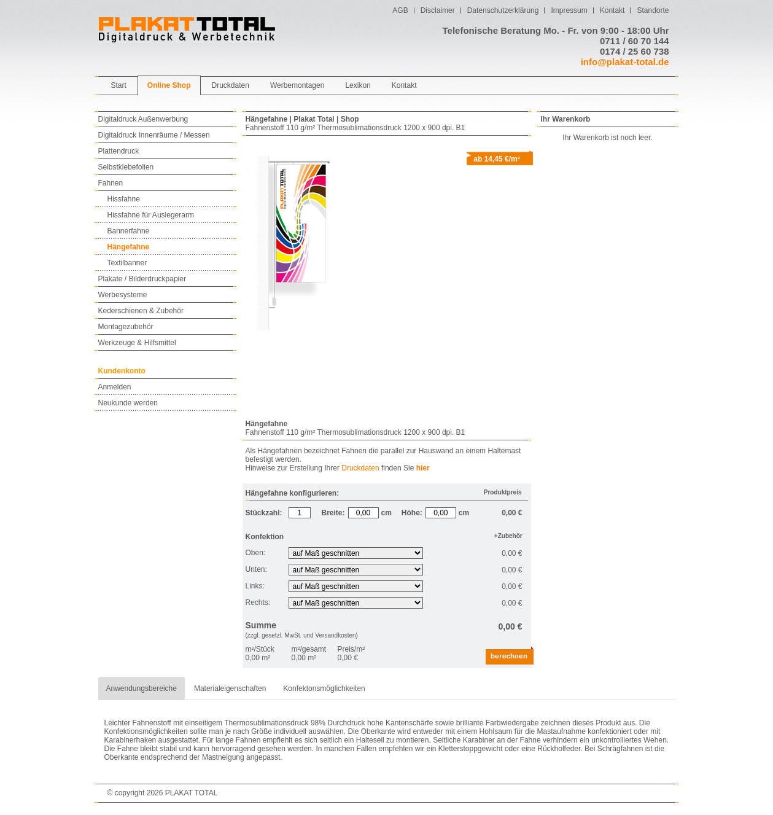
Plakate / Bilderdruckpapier (142, 279)
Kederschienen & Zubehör (141, 310)
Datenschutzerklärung (503, 10)
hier (423, 468)
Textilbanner (127, 263)
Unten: (258, 569)
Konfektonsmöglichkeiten (324, 688)
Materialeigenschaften (230, 688)
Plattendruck (118, 151)
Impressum (569, 10)
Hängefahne (128, 247)
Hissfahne (123, 199)
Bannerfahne (128, 231)
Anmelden (114, 387)
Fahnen (110, 183)
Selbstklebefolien (126, 167)
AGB (400, 10)
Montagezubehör (125, 326)
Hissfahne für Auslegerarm (150, 215)
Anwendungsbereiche (141, 688)
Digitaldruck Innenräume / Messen (154, 135)
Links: (256, 586)
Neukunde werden (128, 403)
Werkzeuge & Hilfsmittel (137, 342)
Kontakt (612, 10)
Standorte (653, 10)
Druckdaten (360, 468)
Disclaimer (438, 10)
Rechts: (259, 602)
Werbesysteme (122, 295)
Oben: (257, 552)
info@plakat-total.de (625, 62)
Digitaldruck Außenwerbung (143, 119)
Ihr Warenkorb (566, 119)
